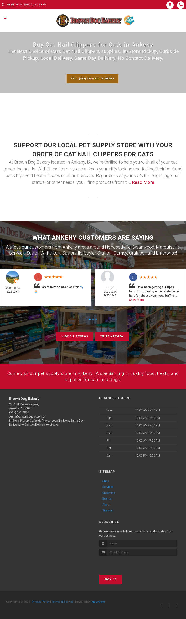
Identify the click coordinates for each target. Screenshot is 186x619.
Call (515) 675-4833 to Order (92, 78)
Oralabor (137, 252)
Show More (136, 299)
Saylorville (72, 252)
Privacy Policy (41, 602)
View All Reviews (75, 336)
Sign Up (110, 579)
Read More (143, 182)
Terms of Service (62, 602)
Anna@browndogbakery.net (27, 417)
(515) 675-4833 (19, 412)
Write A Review (112, 336)
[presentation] (121, 563)
